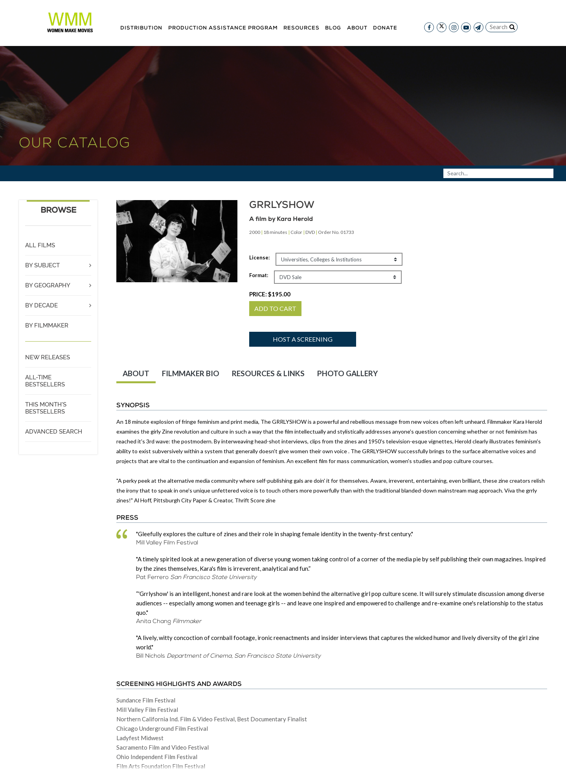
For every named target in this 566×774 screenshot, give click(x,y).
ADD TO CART (275, 308)
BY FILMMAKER (46, 325)
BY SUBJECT (42, 265)
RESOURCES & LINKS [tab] (268, 373)
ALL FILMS (40, 245)
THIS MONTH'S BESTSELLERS (45, 408)
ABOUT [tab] (136, 373)
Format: (258, 275)
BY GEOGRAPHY (47, 285)
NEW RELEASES (47, 357)
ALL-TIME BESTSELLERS (45, 381)
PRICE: (269, 294)
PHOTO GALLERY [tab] (347, 373)
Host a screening (303, 339)
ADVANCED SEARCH (53, 431)
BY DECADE (41, 305)
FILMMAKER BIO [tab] (190, 373)
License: (259, 257)
